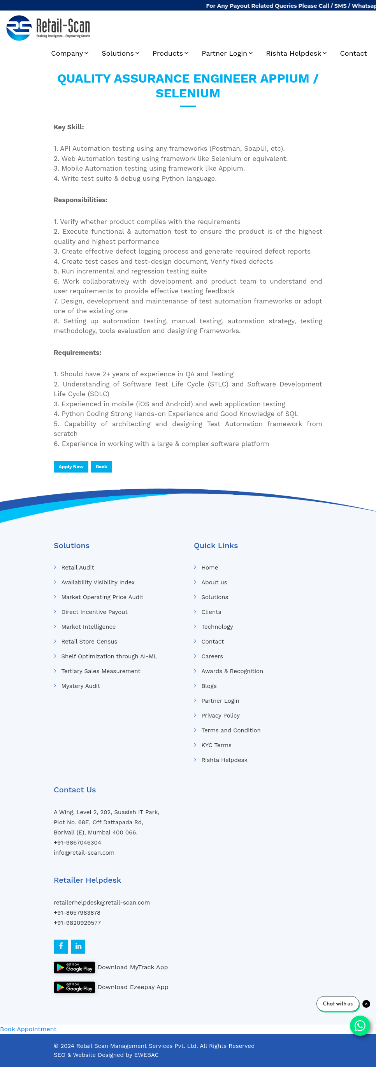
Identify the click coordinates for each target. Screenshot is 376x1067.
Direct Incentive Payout (94, 612)
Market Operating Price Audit (102, 597)
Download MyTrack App (111, 967)
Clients (211, 612)
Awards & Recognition (232, 671)
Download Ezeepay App (111, 987)
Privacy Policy (220, 715)
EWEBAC (146, 1054)
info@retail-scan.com (84, 852)
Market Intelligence (88, 626)
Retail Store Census (89, 641)
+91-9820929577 (77, 922)
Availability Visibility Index (98, 582)
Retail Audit (77, 567)
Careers (212, 656)
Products (168, 53)
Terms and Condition (230, 730)
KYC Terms (216, 745)
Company (67, 53)
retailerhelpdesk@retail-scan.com (102, 902)
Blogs (208, 686)
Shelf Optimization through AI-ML (109, 656)
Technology (217, 626)
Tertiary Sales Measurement (100, 671)
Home (209, 567)
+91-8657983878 (77, 912)
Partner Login (224, 53)
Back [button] (101, 466)
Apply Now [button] (71, 466)
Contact (353, 53)
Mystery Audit (80, 686)
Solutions (118, 53)
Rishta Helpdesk (293, 53)
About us (214, 582)
